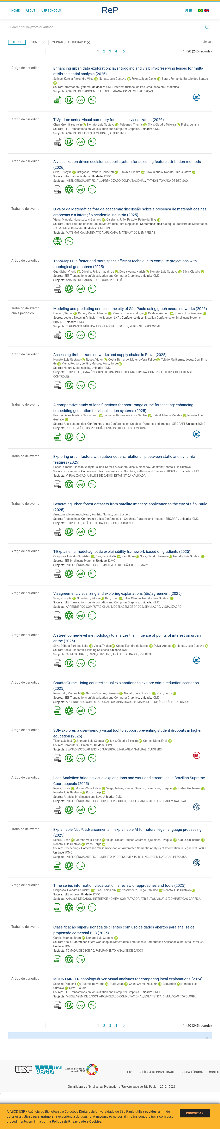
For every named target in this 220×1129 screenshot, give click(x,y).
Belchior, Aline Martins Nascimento (75, 415)
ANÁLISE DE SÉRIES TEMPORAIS (87, 133)
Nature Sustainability (77, 367)
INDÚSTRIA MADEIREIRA (131, 372)
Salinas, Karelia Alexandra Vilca (73, 78)
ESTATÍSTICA (152, 996)
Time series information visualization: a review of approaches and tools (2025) (119, 885)
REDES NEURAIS (140, 326)
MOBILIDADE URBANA (107, 91)
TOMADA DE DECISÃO (173, 180)
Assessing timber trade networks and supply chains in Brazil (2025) (110, 355)
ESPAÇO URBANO (121, 523)
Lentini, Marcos (91, 363)
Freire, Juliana (190, 124)
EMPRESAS (147, 232)
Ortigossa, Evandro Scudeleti (95, 172)
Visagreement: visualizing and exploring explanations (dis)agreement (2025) (117, 593)
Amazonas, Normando (67, 514)
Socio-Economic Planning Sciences (86, 650)
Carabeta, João (116, 219)
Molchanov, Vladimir (149, 467)
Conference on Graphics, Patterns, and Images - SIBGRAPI (148, 423)
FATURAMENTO (106, 950)
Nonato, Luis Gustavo (112, 78)
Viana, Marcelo (62, 219)
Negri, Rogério (92, 514)
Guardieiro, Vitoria (64, 271)
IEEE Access (72, 894)
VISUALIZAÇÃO (143, 91)
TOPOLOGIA (101, 280)
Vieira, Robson (71, 363)
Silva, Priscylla (62, 172)
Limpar (207, 41)
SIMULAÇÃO (152, 606)
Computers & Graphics (78, 745)
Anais (67, 942)
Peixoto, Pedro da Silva (142, 219)
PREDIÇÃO (98, 428)
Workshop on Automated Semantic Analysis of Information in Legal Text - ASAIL (155, 848)
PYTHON (152, 180)
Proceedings (72, 471)
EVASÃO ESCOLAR (78, 749)
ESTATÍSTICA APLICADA (129, 475)
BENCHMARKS (140, 565)
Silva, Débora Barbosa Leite (70, 645)
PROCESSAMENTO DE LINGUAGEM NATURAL (157, 801)
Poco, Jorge (110, 363)
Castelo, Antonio (158, 313)
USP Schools (51, 10)
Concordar (194, 1113)
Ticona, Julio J (62, 740)
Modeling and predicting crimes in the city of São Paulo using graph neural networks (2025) (130, 308)
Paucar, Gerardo (135, 788)
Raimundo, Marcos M (67, 693)
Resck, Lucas (61, 788)
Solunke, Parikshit (64, 983)
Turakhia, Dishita (129, 172)
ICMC (108, 87)
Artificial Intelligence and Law (82, 796)
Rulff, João (117, 983)
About (30, 10)
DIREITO (106, 801)
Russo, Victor (94, 359)
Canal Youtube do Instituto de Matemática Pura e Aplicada (101, 224)
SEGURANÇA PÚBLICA (80, 326)
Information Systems (77, 87)
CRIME (127, 91)
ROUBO (70, 428)
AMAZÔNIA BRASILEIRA (98, 372)
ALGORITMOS (118, 133)
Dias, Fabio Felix (106, 556)
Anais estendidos (75, 423)
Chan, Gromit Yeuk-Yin (67, 124)
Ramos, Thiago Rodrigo (128, 313)
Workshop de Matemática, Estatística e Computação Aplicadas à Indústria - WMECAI (150, 942)
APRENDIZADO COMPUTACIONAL (123, 180)
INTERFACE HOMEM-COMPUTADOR (116, 898)
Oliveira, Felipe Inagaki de (98, 271)
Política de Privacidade (157, 1072)
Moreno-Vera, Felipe (143, 359)
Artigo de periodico (25, 68)
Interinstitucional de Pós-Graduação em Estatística (146, 87)
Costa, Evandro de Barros (132, 645)
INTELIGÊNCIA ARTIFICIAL (83, 180)
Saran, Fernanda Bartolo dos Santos (185, 78)
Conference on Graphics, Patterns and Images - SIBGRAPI (141, 471)
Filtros (17, 42)
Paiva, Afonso (162, 645)
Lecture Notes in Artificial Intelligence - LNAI (92, 317)
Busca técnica (192, 1072)
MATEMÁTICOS (129, 232)
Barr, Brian (128, 556)
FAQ (129, 1072)
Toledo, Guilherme (172, 359)
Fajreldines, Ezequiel (159, 788)
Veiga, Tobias (114, 788)
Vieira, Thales (102, 645)
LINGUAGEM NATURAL (131, 749)
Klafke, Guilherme (189, 788)
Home (15, 10)
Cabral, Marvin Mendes (92, 313)
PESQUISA (119, 801)
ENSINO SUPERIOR (103, 749)
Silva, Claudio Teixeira (162, 124)
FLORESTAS (73, 372)
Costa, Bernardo (118, 359)
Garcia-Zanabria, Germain (102, 693)
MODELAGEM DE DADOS (112, 326)
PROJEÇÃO (117, 280)
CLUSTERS (155, 749)
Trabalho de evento (25, 209)
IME (108, 228)
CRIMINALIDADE (76, 654)
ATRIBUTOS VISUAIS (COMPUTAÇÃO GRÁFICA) (171, 898)
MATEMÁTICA (75, 232)
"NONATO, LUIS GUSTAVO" (71, 42)
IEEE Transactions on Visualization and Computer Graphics (101, 129)
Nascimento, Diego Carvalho (140, 890)
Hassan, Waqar (63, 313)
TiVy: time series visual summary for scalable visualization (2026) (108, 120)
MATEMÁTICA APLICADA (101, 232)
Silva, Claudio (154, 172)
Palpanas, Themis (131, 124)
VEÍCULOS (83, 428)
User (188, 10)
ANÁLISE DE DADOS (79, 91)
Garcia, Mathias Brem (67, 937)
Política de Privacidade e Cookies (77, 1121)
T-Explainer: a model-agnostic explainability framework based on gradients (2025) (121, 551)
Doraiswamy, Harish (132, 271)
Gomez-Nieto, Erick (155, 740)
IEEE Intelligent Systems (79, 560)
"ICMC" (38, 42)
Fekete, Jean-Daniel (144, 78)
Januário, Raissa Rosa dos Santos (125, 415)
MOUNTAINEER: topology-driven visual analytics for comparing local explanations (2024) (128, 979)
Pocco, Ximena (63, 467)
